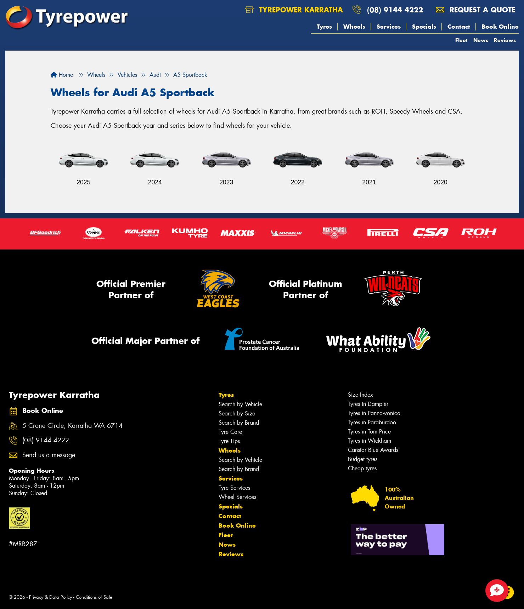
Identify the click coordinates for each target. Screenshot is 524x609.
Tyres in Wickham (369, 440)
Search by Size (237, 413)
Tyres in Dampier (368, 404)
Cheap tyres (362, 468)
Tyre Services (234, 488)
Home (62, 75)
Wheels (354, 26)
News (480, 40)
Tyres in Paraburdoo (372, 422)
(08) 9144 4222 (395, 9)
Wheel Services (237, 497)
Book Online (500, 26)
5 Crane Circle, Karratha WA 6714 (72, 426)
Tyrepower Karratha (294, 9)
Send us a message (48, 455)
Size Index (360, 394)
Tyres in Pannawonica (374, 413)
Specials (424, 26)
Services (389, 26)
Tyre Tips (229, 441)
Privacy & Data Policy (50, 597)
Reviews (505, 40)
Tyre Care (230, 432)
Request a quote (475, 9)
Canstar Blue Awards (373, 450)
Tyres (324, 26)
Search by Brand (239, 422)
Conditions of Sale (94, 597)
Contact (458, 26)
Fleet (461, 40)
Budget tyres (362, 459)
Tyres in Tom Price (369, 431)
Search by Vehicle (240, 404)
